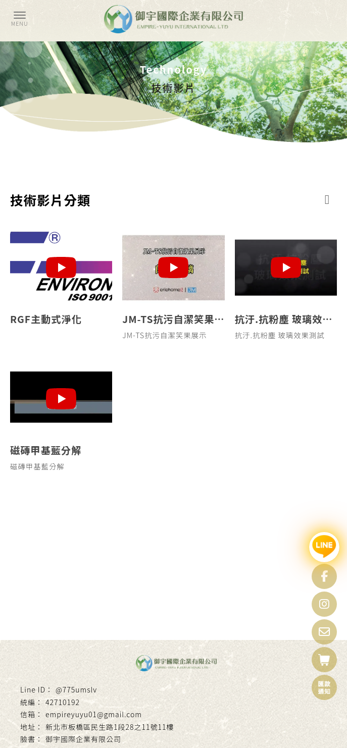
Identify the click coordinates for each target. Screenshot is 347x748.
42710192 (62, 702)
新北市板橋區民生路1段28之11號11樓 (109, 727)
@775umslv (76, 689)
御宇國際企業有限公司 (83, 739)
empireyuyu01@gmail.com (93, 714)
